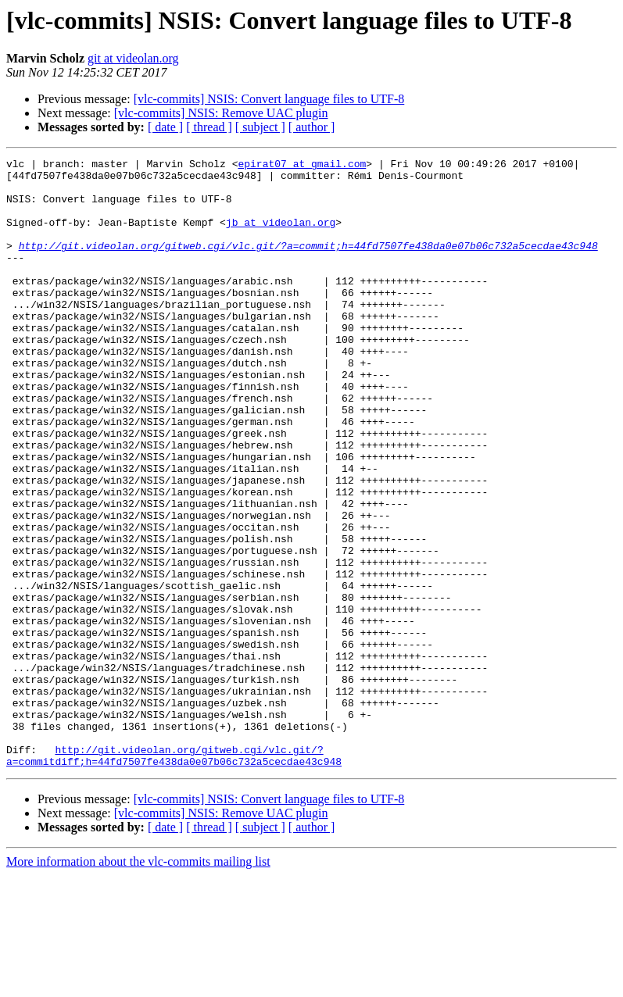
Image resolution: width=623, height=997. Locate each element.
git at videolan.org (133, 58)
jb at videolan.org (280, 236)
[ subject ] (260, 127)
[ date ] (165, 127)
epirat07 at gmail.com (302, 166)
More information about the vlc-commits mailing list (138, 983)
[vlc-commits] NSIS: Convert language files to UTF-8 (269, 98)
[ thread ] (209, 127)
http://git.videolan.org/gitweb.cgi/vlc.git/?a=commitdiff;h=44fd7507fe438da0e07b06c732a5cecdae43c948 (174, 876)
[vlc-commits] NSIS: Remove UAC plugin (221, 113)
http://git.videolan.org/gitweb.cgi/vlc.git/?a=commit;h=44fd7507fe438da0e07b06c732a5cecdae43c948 (308, 264)
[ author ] (311, 127)
